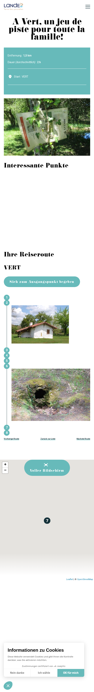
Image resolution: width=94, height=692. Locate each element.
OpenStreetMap (85, 579)
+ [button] (5, 465)
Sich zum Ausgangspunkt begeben (42, 282)
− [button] (5, 470)
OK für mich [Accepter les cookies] (70, 673)
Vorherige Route (11, 439)
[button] (8, 685)
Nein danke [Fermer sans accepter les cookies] (17, 673)
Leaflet (69, 579)
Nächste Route (83, 439)
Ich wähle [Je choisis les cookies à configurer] (44, 673)
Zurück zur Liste (47, 439)
